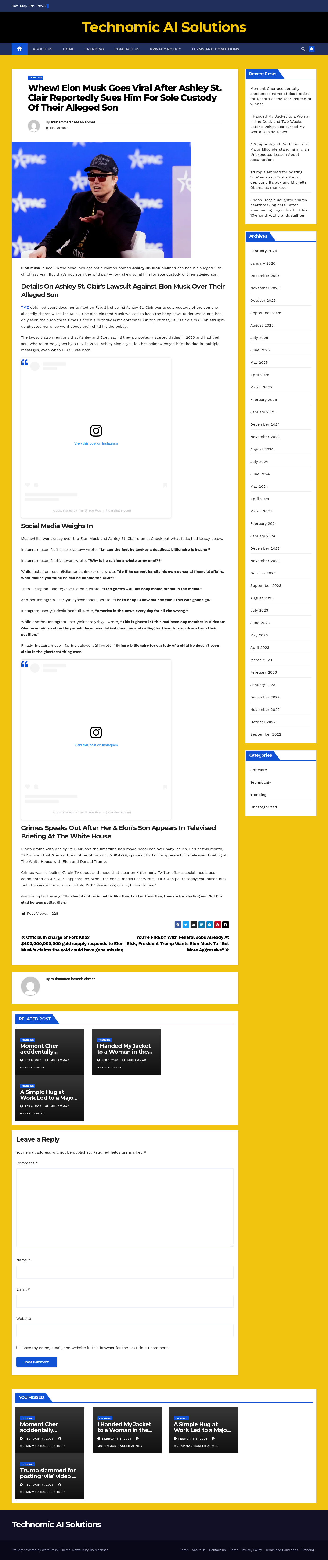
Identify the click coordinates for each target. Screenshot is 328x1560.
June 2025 (260, 350)
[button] (303, 49)
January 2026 (262, 263)
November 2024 (265, 437)
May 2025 (259, 362)
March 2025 (261, 387)
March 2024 (261, 511)
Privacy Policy (165, 49)
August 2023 (262, 598)
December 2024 (265, 424)
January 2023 (262, 684)
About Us (43, 49)
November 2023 (265, 561)
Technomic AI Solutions (164, 27)
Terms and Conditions (215, 49)
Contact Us (127, 49)
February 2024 (263, 523)
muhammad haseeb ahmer (73, 122)
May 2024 (259, 486)
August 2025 (262, 325)
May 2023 (259, 635)
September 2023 (265, 585)
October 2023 (263, 573)
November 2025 (265, 288)
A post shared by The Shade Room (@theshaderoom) (92, 510)
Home (68, 49)
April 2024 (259, 499)
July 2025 (259, 337)
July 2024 (259, 461)
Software (258, 770)
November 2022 (265, 709)
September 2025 (265, 313)
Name (23, 1260)
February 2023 (263, 672)
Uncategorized (263, 807)
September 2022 (265, 734)
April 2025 (259, 375)
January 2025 (262, 412)
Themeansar (99, 1550)
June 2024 (260, 474)
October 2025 (263, 300)
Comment (27, 1163)
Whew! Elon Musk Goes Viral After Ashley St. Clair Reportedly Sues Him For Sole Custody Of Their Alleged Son (124, 97)
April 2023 (259, 647)
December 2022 (265, 697)
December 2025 (265, 275)
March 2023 (261, 660)
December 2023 (265, 548)
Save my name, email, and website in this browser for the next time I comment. (95, 1348)
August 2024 (262, 449)
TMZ (25, 307)
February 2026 (263, 251)
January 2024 (262, 536)
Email (23, 1289)
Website (23, 1318)
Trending (94, 49)
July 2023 (259, 610)
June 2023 (260, 622)
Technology (260, 782)
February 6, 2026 (40, 1438)
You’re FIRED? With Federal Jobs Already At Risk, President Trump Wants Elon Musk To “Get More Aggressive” (177, 944)
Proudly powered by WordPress (35, 1550)
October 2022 (263, 722)
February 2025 (263, 399)
